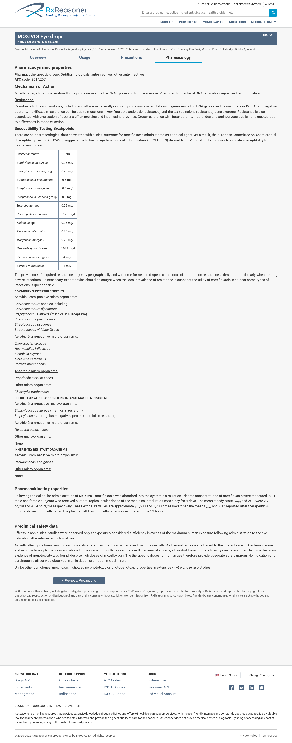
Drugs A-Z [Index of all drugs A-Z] (22, 680)
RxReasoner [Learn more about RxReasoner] (157, 680)
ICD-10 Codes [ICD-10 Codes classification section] (114, 687)
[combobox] (204, 13)
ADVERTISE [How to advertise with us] (72, 706)
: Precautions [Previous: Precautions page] (79, 580)
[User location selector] (258, 675)
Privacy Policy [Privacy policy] (248, 735)
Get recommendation (247, 4)
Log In (270, 4)
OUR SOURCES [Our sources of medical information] (42, 706)
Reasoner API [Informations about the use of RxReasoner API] (158, 687)
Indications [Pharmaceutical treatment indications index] (237, 22)
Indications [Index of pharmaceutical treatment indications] (67, 694)
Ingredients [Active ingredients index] (188, 22)
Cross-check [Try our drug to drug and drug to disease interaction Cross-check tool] (68, 680)
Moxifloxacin (50, 41)
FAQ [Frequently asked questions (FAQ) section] (58, 706)
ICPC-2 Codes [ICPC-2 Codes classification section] (114, 694)
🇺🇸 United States (226, 675)
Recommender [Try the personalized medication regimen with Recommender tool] (70, 687)
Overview (38, 57)
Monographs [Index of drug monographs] (24, 694)
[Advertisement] (136, 633)
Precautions (131, 57)
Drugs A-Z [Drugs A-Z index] (166, 22)
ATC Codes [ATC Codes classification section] (112, 680)
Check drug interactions (214, 4)
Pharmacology (178, 57)
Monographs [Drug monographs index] (213, 22)
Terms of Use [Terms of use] (269, 735)
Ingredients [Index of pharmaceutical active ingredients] (23, 687)
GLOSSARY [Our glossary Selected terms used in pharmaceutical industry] (22, 706)
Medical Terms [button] (262, 22)
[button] (232, 687)
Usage (84, 57)
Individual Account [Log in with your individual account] (162, 694)
